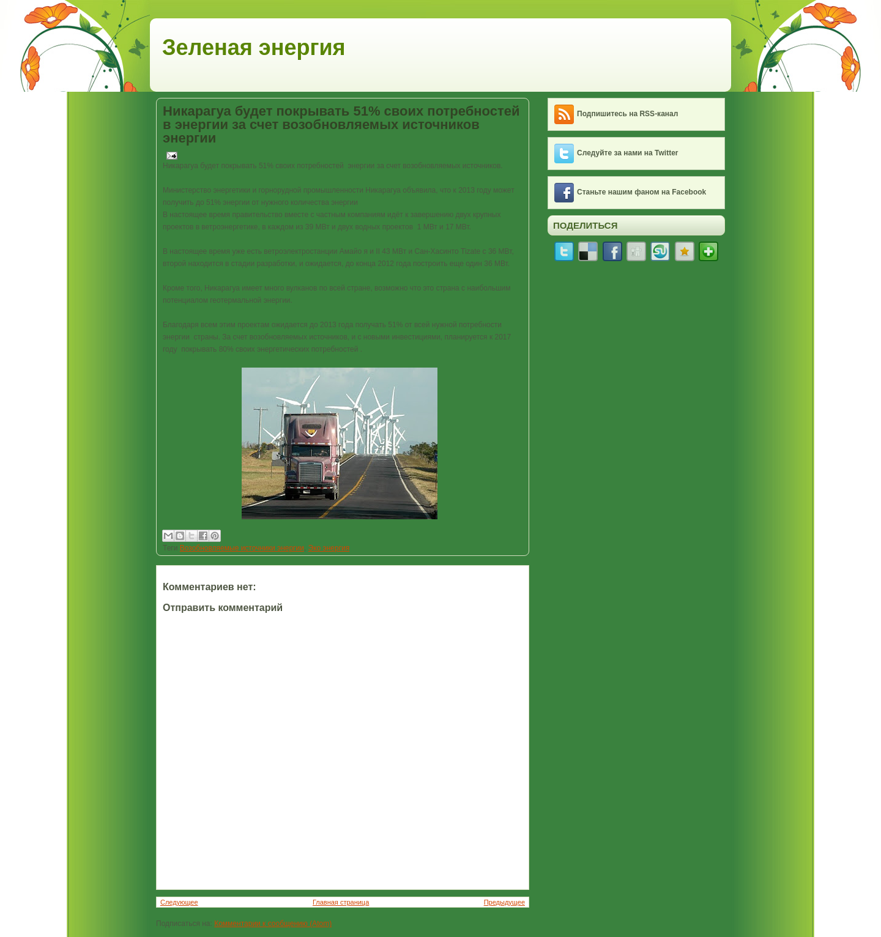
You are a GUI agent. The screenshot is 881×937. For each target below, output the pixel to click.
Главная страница (341, 902)
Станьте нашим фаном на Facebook (641, 192)
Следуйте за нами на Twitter (627, 153)
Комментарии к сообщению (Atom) (273, 923)
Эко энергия (329, 548)
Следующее (179, 902)
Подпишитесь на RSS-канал (627, 113)
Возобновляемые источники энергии (242, 548)
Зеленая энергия (254, 47)
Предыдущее (504, 902)
